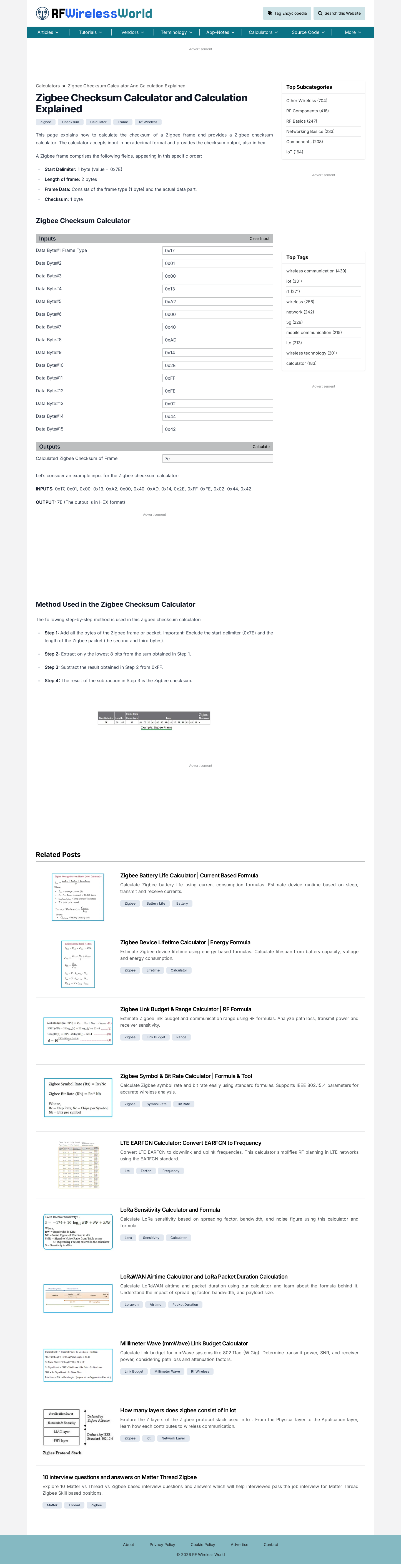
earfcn (146, 1171)
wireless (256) (300, 301)
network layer (173, 1438)
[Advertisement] (200, 64)
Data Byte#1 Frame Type (61, 250)
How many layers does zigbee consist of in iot (178, 1410)
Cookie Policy (203, 1544)
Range (181, 1037)
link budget (156, 1037)
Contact (271, 1544)
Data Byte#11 (49, 378)
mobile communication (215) (314, 332)
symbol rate (157, 1104)
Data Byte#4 (49, 288)
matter (52, 1505)
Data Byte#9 (49, 352)
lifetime (153, 970)
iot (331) (294, 281)
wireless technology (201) (311, 353)
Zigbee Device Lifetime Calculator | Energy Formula (185, 942)
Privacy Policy (162, 1544)
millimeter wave (167, 1371)
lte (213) (294, 342)
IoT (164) (294, 152)
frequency (170, 1171)
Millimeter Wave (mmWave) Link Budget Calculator (184, 1343)
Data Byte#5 (49, 301)
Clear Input (260, 238)
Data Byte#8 (49, 339)
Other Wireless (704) (306, 100)
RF (94, 13)
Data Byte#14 (50, 416)
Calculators (48, 85)
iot (149, 1438)
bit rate (184, 1104)
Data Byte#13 (50, 403)
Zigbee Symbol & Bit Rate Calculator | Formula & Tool (186, 1076)
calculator (98, 122)
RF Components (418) (307, 110)
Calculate (261, 446)
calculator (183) (301, 363)
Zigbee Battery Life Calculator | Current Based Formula (189, 875)
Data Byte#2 (49, 263)
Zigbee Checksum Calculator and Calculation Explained (127, 85)
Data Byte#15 (50, 429)
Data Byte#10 (50, 365)
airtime (155, 1304)
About (128, 1544)
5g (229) (294, 322)
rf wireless (148, 122)
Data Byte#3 (49, 276)
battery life (156, 903)
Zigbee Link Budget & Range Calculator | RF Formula (185, 1009)
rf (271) (293, 291)
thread (74, 1505)
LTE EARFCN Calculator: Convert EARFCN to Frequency (190, 1143)
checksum (70, 122)
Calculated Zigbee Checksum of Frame (76, 458)
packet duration (185, 1304)
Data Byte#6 (49, 314)
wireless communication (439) (316, 271)
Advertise (239, 1544)
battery (182, 903)
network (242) (300, 312)
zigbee (45, 122)
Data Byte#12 (50, 390)
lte (127, 1171)
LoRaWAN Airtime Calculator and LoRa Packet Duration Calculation (204, 1276)
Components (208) (304, 141)
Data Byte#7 (48, 327)
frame (123, 122)
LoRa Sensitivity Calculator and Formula (170, 1209)
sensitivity (151, 1238)
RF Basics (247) (301, 121)
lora (128, 1238)
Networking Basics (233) (310, 131)
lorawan (132, 1304)
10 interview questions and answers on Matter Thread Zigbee (119, 1477)
